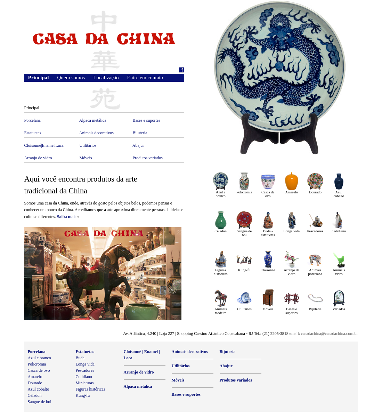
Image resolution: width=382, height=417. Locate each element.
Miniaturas (85, 382)
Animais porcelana (315, 272)
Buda (80, 357)
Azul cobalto (338, 194)
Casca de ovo (267, 194)
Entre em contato (145, 77)
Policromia (244, 192)
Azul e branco (221, 194)
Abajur (138, 145)
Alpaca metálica (92, 120)
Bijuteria (140, 132)
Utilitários (88, 145)
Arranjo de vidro (38, 157)
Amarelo (291, 192)
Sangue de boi (244, 233)
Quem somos (71, 77)
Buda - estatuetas (268, 233)
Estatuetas (32, 132)
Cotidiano (339, 231)
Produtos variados (148, 157)
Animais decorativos (96, 132)
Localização (106, 77)
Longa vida (291, 231)
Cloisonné (268, 270)
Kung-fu (244, 270)
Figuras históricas (221, 272)
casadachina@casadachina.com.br (329, 333)
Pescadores (315, 231)
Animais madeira (220, 311)
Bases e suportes (146, 120)
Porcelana (32, 120)
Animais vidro (339, 272)
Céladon (220, 231)
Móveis (86, 157)
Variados (339, 309)
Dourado (315, 192)
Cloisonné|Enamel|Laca (44, 145)
